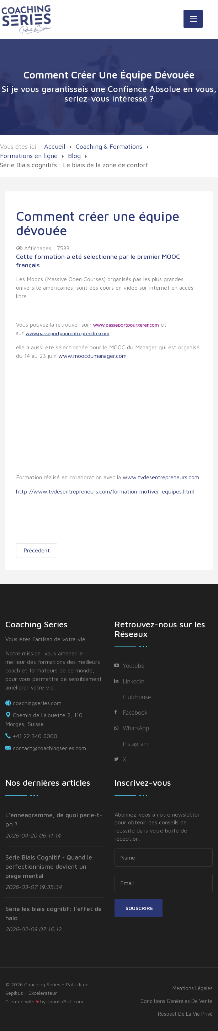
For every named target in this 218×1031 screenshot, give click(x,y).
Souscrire (138, 908)
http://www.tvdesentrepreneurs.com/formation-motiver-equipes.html (105, 491)
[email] (164, 883)
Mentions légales (192, 988)
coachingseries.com (37, 703)
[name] (164, 857)
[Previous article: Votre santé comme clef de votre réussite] (36, 550)
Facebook (135, 712)
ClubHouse (137, 697)
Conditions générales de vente (176, 1001)
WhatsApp (136, 728)
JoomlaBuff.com (65, 1001)
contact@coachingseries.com (49, 748)
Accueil (54, 146)
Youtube (133, 666)
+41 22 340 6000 (35, 736)
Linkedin (133, 681)
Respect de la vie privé (185, 1014)
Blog (74, 155)
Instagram (136, 744)
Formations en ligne (29, 155)
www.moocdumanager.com (92, 356)
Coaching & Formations (109, 146)
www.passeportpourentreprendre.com (67, 333)
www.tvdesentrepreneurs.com (161, 477)
